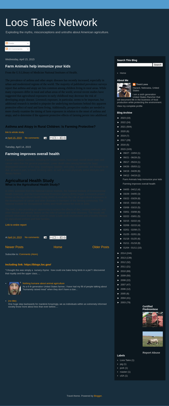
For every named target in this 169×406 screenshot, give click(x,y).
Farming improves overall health (32, 154)
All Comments (14, 49)
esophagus (47, 166)
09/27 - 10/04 (130, 153)
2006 (123, 289)
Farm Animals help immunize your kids (37, 66)
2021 (123, 126)
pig (121, 364)
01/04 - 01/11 (130, 247)
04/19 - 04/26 (130, 171)
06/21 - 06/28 (130, 157)
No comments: (32, 138)
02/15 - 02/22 (130, 221)
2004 (123, 298)
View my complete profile (129, 106)
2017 (123, 140)
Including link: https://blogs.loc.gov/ (28, 264)
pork (122, 368)
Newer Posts (14, 247)
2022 (123, 122)
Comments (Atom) (28, 254)
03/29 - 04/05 (130, 193)
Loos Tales (125, 360)
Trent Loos (142, 84)
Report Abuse (151, 352)
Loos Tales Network (51, 22)
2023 (123, 118)
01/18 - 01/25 (130, 238)
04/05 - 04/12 (130, 189)
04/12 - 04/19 (130, 175)
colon (71, 166)
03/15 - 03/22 (130, 202)
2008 (123, 280)
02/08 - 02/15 (130, 225)
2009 (123, 275)
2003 (123, 302)
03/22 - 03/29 (130, 198)
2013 (123, 257)
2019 (123, 135)
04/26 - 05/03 (130, 166)
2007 (123, 284)
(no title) (12, 301)
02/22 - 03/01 (130, 216)
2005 (123, 293)
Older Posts (100, 247)
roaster (123, 372)
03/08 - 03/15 (130, 207)
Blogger (98, 396)
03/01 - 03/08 (130, 212)
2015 (123, 149)
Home (58, 247)
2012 (123, 262)
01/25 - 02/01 (130, 234)
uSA (122, 375)
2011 (123, 266)
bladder (58, 166)
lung (37, 166)
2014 (123, 253)
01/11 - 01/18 (130, 243)
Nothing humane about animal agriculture (43, 283)
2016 (123, 144)
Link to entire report (16, 224)
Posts (10, 43)
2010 (123, 271)
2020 (123, 131)
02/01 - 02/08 (130, 229)
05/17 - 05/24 (130, 162)
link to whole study (14, 132)
